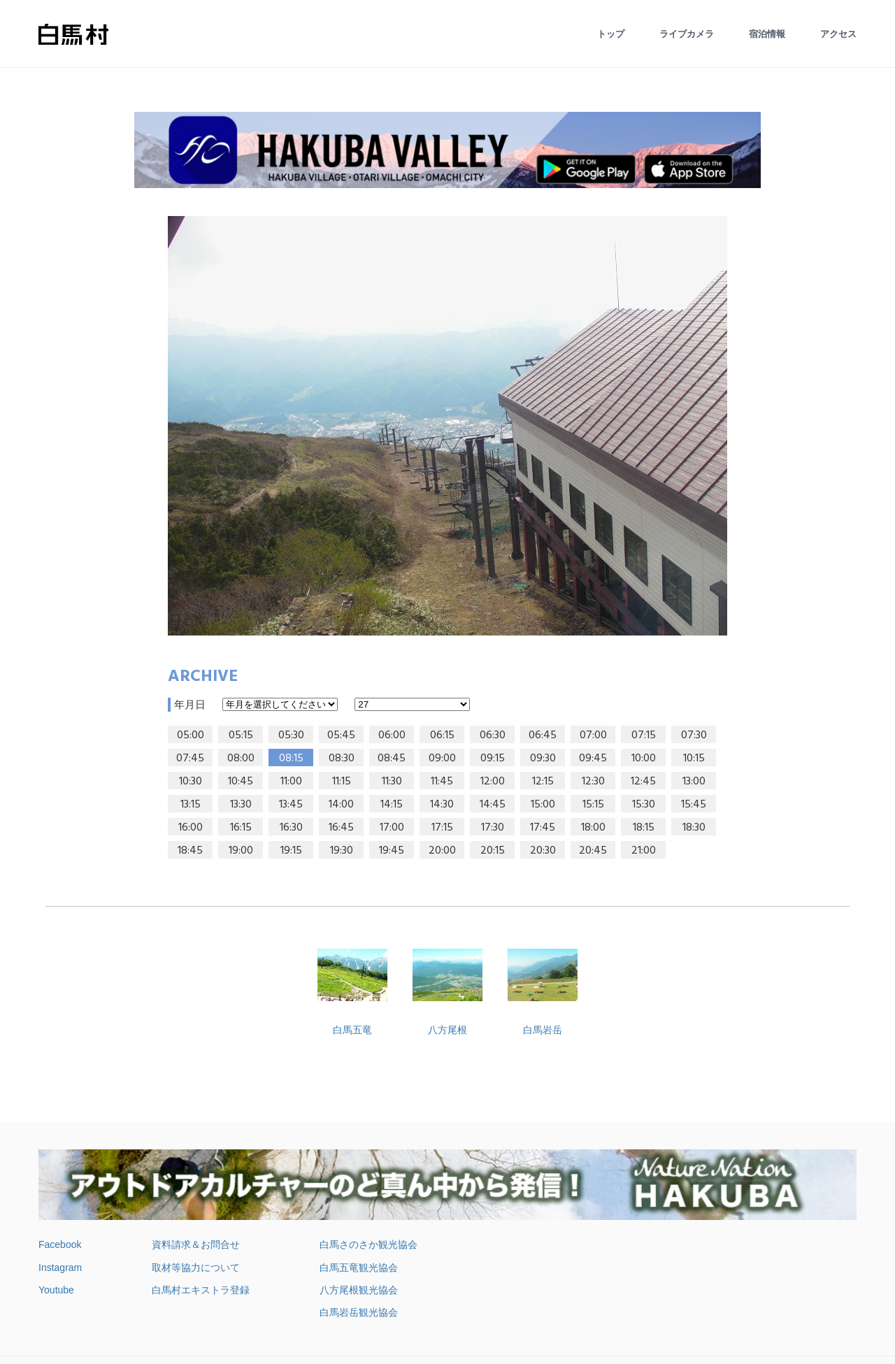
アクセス (838, 34)
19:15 (291, 851)
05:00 (190, 735)
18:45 (190, 851)
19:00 (241, 851)
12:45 (643, 782)
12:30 (593, 782)
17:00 (392, 828)
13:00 (694, 782)
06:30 (493, 735)
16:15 (241, 828)
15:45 (693, 805)
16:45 (341, 828)
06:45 (543, 735)
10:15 (694, 758)
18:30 (694, 828)
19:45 (391, 851)
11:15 (341, 782)
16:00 (190, 828)
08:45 (392, 758)
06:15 (442, 735)
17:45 (542, 828)
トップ (610, 34)
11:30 (392, 782)
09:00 (442, 758)
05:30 (291, 735)
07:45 (190, 758)
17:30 (492, 828)
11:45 (442, 782)
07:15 (643, 735)
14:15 (391, 805)
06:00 (392, 735)
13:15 (190, 805)
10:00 (643, 758)
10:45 (240, 782)
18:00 (593, 828)
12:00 (492, 782)
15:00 (543, 805)
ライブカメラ (686, 34)
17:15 (442, 828)
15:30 (643, 805)
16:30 (291, 828)
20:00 (442, 851)
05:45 (341, 735)
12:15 (543, 782)
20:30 (543, 851)
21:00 (643, 851)
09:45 (593, 758)
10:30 (190, 782)
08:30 (342, 758)
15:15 (593, 805)
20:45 (593, 851)
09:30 (543, 758)
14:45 (493, 805)
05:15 (241, 735)
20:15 (492, 851)
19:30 (341, 851)
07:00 (593, 735)
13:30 (241, 805)
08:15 (291, 758)
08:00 (241, 758)
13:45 (291, 805)
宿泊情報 (767, 34)
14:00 (341, 805)
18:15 (643, 828)
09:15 (492, 758)
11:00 (291, 782)
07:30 (694, 735)
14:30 (442, 805)
